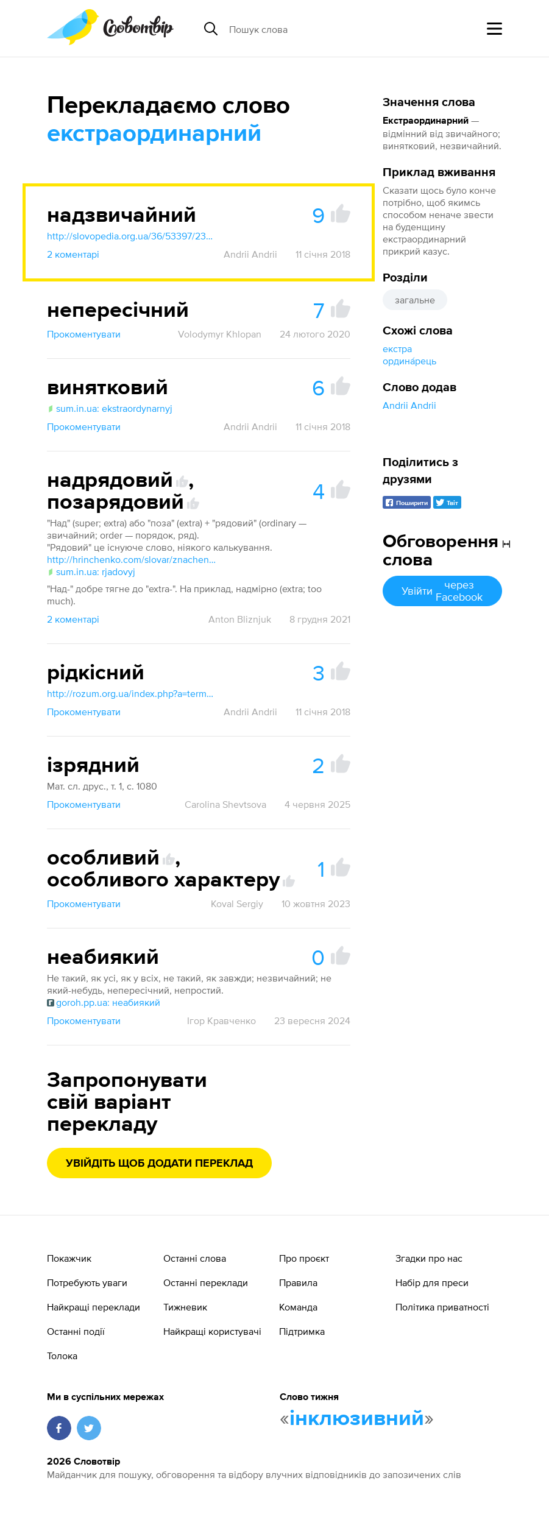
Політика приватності (442, 1306)
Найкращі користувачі (212, 1331)
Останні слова (194, 1258)
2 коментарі (73, 254)
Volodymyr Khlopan (219, 333)
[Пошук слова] (323, 28)
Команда (298, 1306)
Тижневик (185, 1306)
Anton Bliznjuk (239, 619)
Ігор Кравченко (221, 1020)
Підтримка (302, 1331)
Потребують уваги (87, 1282)
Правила (298, 1282)
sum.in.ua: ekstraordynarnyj (109, 408)
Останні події (76, 1331)
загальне (415, 299)
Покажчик (69, 1258)
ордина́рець (409, 360)
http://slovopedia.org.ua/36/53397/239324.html (132, 235)
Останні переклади (205, 1282)
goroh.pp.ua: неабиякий (103, 1002)
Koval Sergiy (237, 903)
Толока (62, 1355)
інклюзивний (356, 1419)
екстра (397, 348)
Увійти (443, 590)
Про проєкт (304, 1258)
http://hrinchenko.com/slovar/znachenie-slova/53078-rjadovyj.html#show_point (132, 559)
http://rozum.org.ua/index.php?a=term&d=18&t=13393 (132, 693)
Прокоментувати (84, 333)
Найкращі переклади (93, 1306)
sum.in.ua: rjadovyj (91, 571)
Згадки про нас (428, 1258)
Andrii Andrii (409, 405)
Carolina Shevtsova (225, 804)
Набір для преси (432, 1282)
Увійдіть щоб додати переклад (159, 1163)
